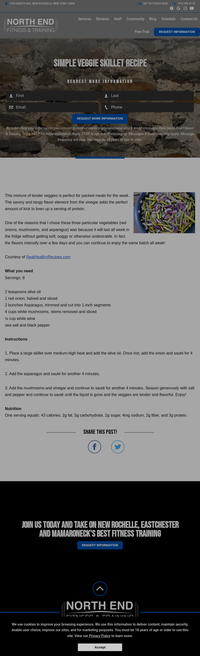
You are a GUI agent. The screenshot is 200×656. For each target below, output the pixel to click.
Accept (100, 647)
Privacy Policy (100, 636)
